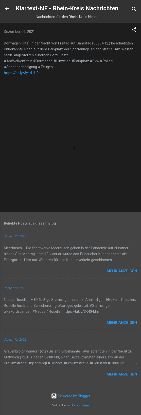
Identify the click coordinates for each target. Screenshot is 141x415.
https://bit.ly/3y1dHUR (21, 73)
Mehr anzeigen (122, 271)
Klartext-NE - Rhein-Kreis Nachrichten (67, 8)
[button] (134, 30)
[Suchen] (134, 10)
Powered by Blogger (70, 396)
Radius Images (80, 405)
